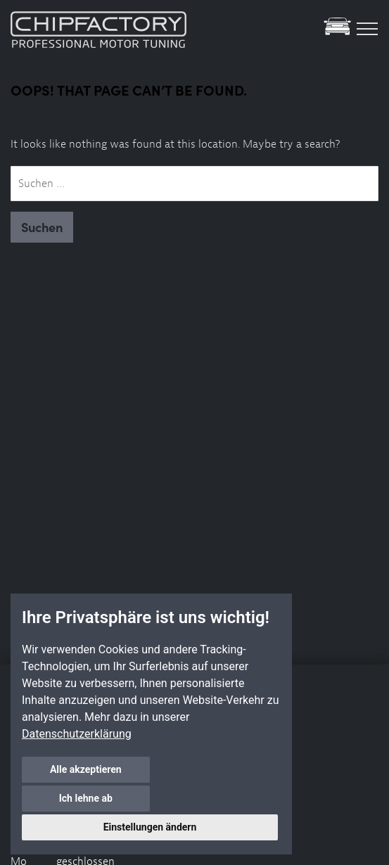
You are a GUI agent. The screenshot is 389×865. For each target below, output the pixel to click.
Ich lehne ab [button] (214, 798)
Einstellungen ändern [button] (150, 827)
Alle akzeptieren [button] (85, 798)
